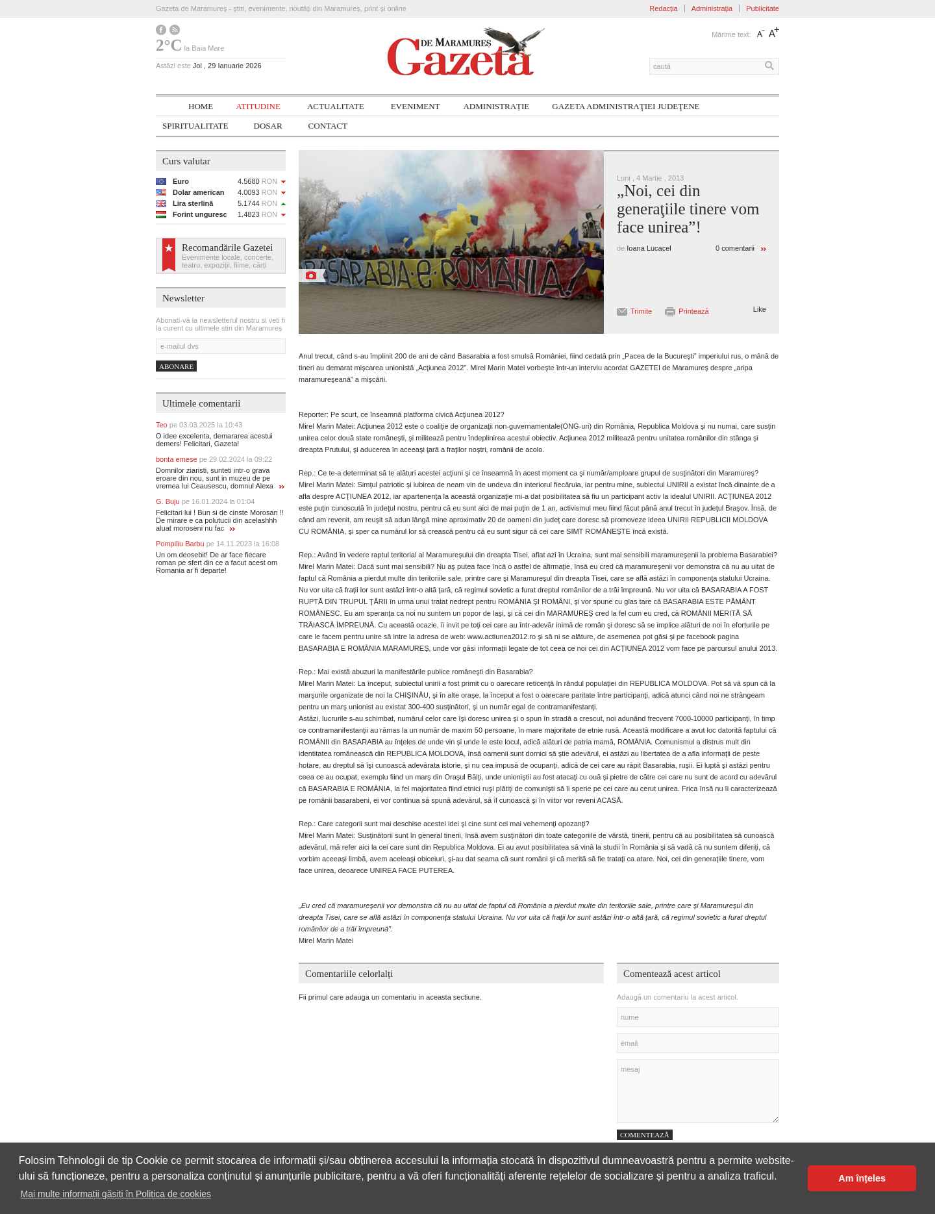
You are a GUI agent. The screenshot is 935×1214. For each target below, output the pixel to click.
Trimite (641, 311)
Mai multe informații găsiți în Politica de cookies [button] (116, 1194)
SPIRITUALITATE (195, 126)
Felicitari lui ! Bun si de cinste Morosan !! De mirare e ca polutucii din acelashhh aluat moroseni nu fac (220, 520)
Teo (199, 425)
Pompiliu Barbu (217, 544)
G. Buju (205, 501)
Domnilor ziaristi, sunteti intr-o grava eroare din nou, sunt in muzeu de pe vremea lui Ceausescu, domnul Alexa (220, 478)
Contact (327, 126)
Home (200, 106)
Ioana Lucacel (649, 248)
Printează (693, 311)
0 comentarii (735, 248)
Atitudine (258, 106)
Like (759, 309)
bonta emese (214, 459)
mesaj (698, 1091)
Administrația (712, 8)
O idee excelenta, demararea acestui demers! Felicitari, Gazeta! (214, 440)
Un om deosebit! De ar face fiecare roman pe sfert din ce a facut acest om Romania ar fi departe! (216, 562)
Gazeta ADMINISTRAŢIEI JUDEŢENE (625, 106)
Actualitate (335, 106)
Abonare (176, 366)
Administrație (496, 106)
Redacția (663, 8)
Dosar (268, 126)
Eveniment (415, 106)
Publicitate (762, 8)
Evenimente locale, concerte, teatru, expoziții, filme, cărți (227, 261)
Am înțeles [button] (862, 1178)
